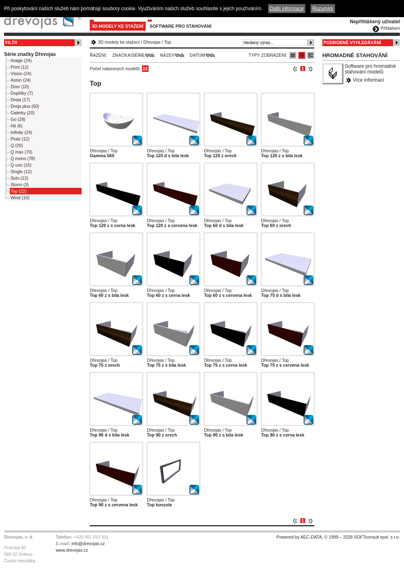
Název (167, 55)
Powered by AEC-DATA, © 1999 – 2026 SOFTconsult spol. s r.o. (338, 537)
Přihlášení (390, 28)
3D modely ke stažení (118, 26)
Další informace (287, 8)
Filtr (11, 42)
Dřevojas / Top (104, 150)
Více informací (368, 80)
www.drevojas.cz (71, 550)
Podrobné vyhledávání (352, 42)
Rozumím (322, 8)
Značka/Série (128, 55)
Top (167, 42)
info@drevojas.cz (88, 543)
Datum (197, 55)
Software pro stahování (180, 26)
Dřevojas (151, 42)
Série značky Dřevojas (30, 54)
